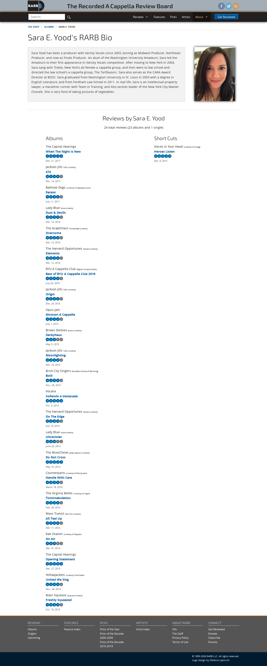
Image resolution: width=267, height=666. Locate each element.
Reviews (138, 17)
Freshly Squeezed (59, 600)
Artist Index (143, 629)
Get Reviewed (226, 17)
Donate (212, 633)
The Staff (33, 27)
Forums (212, 642)
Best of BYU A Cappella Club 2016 (70, 274)
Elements (53, 253)
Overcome (53, 233)
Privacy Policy (180, 638)
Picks (173, 17)
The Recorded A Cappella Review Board (120, 5)
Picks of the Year (110, 629)
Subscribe (214, 638)
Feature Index (72, 629)
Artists (186, 17)
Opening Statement (60, 559)
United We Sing (57, 579)
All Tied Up (54, 518)
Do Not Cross (55, 457)
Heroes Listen (164, 151)
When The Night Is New (63, 151)
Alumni (49, 27)
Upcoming (34, 638)
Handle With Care (59, 477)
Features (159, 17)
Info (174, 629)
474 (48, 172)
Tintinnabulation (58, 498)
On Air (50, 539)
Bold (49, 375)
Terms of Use (180, 642)
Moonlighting (56, 355)
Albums (32, 629)
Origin (50, 294)
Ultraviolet (54, 437)
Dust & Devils (56, 212)
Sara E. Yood (67, 27)
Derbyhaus (54, 335)
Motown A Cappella (60, 314)
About (199, 17)
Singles (32, 633)
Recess (51, 192)
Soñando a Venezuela (62, 396)
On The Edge (55, 416)
